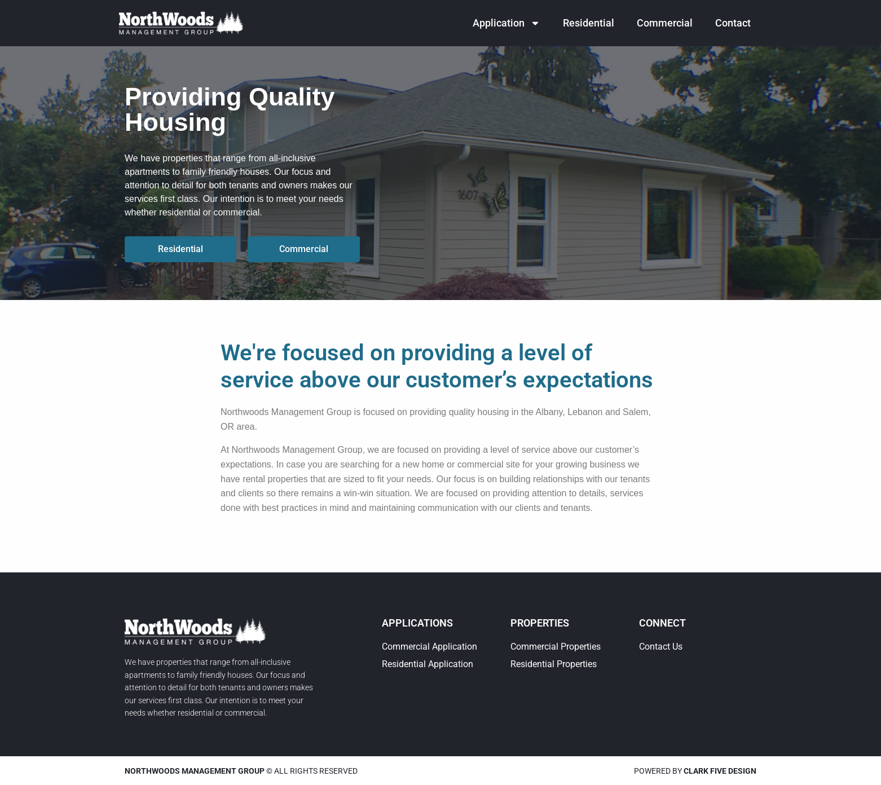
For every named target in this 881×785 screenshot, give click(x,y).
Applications (417, 623)
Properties (539, 623)
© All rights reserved (241, 770)
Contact (733, 23)
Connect (662, 623)
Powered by (695, 770)
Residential (588, 23)
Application (506, 23)
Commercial (665, 23)
